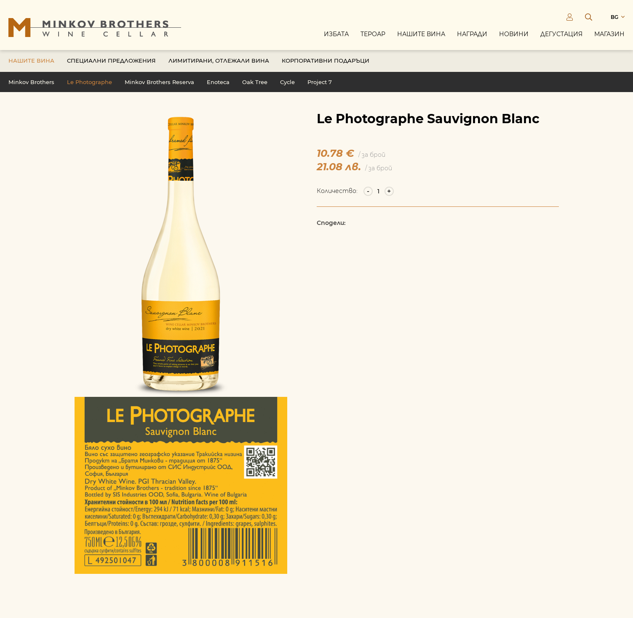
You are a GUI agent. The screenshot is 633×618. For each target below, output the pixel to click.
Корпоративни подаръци (325, 61)
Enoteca (218, 83)
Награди (472, 34)
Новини (514, 34)
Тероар (373, 34)
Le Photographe (89, 83)
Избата (336, 34)
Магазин (609, 34)
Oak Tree (254, 83)
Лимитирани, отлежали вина (218, 61)
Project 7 (319, 83)
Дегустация (561, 34)
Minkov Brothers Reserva (159, 83)
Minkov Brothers (31, 83)
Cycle (287, 83)
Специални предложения (111, 61)
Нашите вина (421, 34)
